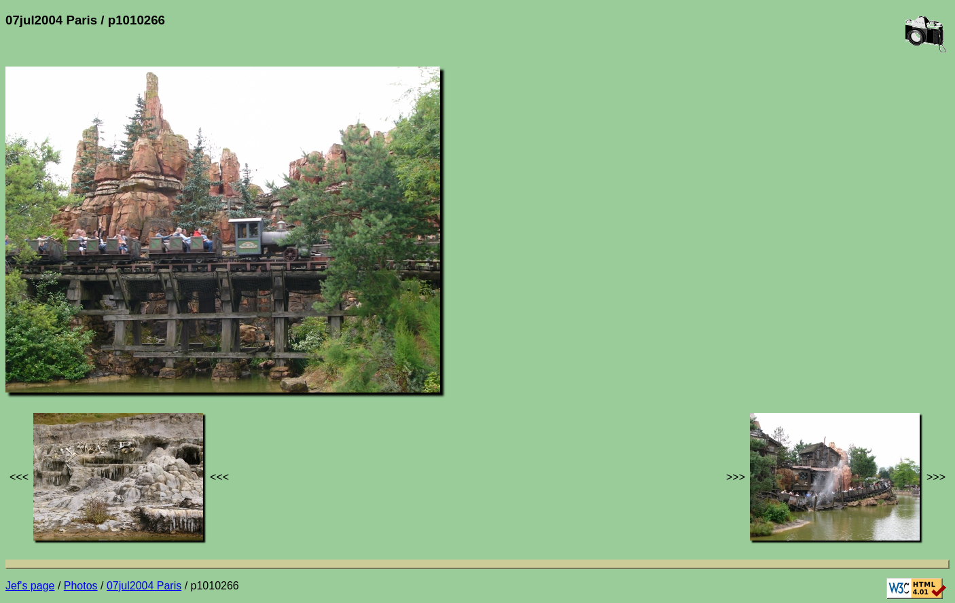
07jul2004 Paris (144, 585)
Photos (81, 585)
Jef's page (29, 585)
